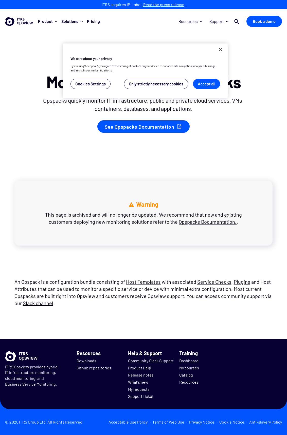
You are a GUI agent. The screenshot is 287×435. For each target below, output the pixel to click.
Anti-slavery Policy (265, 421)
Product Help (139, 367)
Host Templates (143, 282)
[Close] (220, 49)
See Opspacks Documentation (139, 127)
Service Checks (214, 282)
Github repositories (94, 367)
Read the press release (163, 4)
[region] (145, 70)
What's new (138, 382)
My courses (189, 367)
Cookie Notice (231, 421)
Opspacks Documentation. (208, 222)
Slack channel (38, 303)
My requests (139, 389)
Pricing (93, 21)
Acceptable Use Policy (128, 421)
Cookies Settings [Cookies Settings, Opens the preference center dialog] (90, 83)
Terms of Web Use (168, 421)
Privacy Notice (201, 421)
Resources (190, 21)
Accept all (206, 83)
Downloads (86, 360)
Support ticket (141, 396)
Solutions (72, 21)
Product (47, 21)
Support (218, 21)
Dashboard (189, 360)
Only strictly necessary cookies (156, 83)
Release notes (141, 374)
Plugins (242, 282)
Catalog (186, 374)
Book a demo (264, 21)
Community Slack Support (151, 360)
